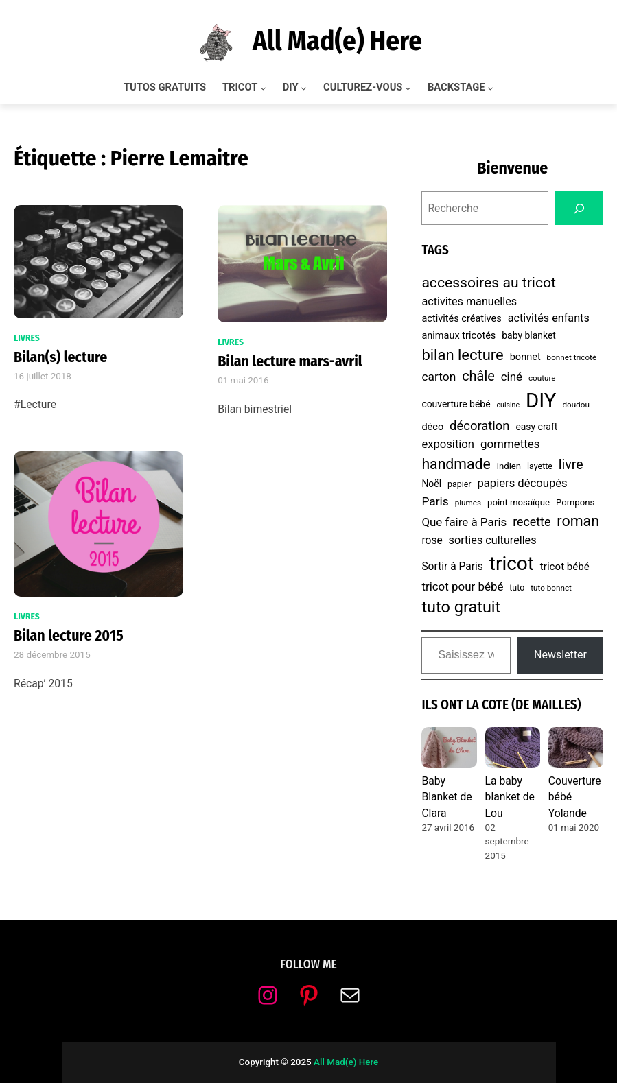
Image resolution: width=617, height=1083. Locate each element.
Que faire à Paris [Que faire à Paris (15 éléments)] (464, 522)
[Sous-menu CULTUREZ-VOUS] (408, 87)
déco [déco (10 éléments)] (432, 427)
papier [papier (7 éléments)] (459, 484)
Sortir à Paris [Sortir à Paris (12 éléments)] (451, 566)
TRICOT (239, 87)
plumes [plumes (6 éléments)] (468, 503)
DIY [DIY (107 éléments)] (541, 400)
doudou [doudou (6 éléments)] (575, 404)
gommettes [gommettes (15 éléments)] (510, 444)
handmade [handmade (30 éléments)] (455, 464)
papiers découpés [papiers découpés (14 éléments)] (522, 483)
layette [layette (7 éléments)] (539, 466)
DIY (291, 87)
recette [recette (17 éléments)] (531, 521)
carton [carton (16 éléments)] (438, 376)
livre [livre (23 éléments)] (571, 465)
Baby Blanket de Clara (446, 797)
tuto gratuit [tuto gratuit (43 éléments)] (460, 607)
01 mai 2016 (243, 380)
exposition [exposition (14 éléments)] (447, 444)
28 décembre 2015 (52, 655)
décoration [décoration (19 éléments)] (479, 425)
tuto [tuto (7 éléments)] (516, 587)
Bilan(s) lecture (60, 357)
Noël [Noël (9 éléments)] (431, 483)
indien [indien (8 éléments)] (509, 466)
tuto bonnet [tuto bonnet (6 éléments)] (551, 588)
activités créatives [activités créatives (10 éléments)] (461, 318)
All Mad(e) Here (337, 41)
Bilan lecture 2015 (69, 636)
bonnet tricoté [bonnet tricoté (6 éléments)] (572, 357)
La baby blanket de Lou (510, 797)
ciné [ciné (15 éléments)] (511, 376)
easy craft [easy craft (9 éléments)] (536, 426)
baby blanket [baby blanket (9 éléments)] (529, 335)
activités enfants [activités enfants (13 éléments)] (549, 317)
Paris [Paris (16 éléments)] (434, 501)
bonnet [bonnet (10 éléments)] (525, 357)
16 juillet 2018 (42, 376)
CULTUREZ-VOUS (362, 87)
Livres (27, 338)
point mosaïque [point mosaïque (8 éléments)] (518, 502)
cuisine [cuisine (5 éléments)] (508, 405)
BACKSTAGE (456, 87)
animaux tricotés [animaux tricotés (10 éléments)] (458, 336)
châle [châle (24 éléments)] (478, 376)
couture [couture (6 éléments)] (542, 378)
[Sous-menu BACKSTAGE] (490, 87)
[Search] (579, 208)
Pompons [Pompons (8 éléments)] (575, 502)
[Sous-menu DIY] (304, 87)
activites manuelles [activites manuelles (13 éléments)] (469, 301)
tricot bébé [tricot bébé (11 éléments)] (565, 566)
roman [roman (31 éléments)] (578, 520)
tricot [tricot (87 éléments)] (511, 563)
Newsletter (560, 654)
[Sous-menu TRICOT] (263, 87)
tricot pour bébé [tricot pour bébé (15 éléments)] (462, 586)
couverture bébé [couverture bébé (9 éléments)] (455, 403)
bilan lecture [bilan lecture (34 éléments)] (462, 355)
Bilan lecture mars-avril (290, 361)
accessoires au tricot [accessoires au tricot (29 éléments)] (488, 282)
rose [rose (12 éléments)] (431, 540)
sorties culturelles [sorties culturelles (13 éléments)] (493, 540)
